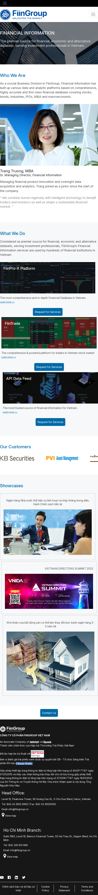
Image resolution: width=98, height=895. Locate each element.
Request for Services (48, 312)
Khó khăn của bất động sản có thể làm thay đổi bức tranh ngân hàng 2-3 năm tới (50, 624)
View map (9, 815)
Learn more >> (7, 302)
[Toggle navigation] (5, 3)
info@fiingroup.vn (18, 809)
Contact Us (49, 713)
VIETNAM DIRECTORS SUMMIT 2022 (69, 568)
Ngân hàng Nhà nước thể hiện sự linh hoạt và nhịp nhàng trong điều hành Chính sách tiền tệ (47, 502)
